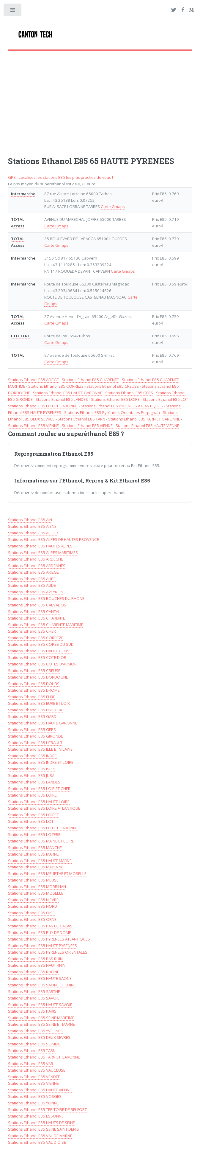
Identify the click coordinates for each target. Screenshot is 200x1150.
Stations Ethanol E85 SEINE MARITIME (41, 1017)
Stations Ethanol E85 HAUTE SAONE (40, 978)
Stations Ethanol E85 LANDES (62, 399)
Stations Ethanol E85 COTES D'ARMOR (42, 664)
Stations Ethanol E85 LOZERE (34, 834)
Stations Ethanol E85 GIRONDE (35, 736)
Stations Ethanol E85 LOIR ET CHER (39, 788)
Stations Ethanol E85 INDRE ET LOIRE (40, 762)
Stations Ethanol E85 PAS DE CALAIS (40, 926)
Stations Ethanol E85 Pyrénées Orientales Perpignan (112, 412)
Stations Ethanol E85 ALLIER (33, 533)
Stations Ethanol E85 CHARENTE (90, 379)
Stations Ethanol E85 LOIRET (33, 814)
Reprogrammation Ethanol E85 (53, 454)
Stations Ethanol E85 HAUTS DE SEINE (41, 1122)
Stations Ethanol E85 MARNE (33, 854)
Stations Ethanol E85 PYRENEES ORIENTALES (47, 952)
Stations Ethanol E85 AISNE (32, 526)
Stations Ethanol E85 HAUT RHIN (36, 965)
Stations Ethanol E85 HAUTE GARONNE (67, 392)
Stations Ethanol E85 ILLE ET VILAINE (40, 749)
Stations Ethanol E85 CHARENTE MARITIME (45, 624)
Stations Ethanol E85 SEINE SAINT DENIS (43, 1129)
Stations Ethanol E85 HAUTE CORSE (40, 651)
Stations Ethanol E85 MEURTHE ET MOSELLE (47, 873)
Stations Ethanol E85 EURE (31, 696)
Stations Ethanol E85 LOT (165, 399)
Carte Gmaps (113, 206)
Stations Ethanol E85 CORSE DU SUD (41, 644)
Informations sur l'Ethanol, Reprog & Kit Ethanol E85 (82, 480)
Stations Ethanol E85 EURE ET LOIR (39, 703)
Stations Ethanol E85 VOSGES (35, 1096)
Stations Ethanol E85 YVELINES (35, 1030)
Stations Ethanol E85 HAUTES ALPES (40, 546)
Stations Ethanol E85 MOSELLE (35, 893)
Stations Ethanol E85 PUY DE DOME (39, 932)
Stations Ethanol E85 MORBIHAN (37, 886)
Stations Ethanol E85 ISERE (32, 769)
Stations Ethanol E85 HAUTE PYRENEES (42, 945)
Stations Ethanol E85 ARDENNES (36, 565)
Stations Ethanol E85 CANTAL (34, 611)
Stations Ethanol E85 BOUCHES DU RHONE (46, 598)
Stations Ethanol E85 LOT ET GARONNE (43, 406)
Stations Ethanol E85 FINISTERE (35, 710)
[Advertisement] (100, 98)
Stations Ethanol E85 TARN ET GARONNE (144, 419)
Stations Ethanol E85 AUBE (32, 578)
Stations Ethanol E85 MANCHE (35, 847)
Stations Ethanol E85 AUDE (32, 585)
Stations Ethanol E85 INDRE (32, 755)
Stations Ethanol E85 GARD (32, 716)
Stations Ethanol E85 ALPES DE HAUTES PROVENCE (53, 539)
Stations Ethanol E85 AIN (30, 519)
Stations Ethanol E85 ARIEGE (33, 379)
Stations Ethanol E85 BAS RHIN (35, 958)
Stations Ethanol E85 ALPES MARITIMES (43, 552)
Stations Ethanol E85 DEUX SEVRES (39, 1037)
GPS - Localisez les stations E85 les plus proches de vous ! (60, 177)
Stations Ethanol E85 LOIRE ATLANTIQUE (44, 808)
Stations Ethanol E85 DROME (34, 690)
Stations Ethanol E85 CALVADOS (37, 605)
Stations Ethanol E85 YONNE (33, 1103)
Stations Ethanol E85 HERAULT (35, 742)
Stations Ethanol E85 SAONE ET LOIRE (41, 985)
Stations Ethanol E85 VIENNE (33, 425)
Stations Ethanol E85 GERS (129, 392)
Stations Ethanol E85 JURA (31, 775)
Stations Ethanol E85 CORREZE (56, 386)
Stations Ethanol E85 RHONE (33, 971)
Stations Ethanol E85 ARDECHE (35, 559)
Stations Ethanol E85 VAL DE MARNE (40, 1135)
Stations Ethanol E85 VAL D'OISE (37, 1142)
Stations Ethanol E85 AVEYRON (35, 592)
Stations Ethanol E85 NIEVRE (33, 899)
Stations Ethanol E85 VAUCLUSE (36, 1070)
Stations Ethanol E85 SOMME (34, 1044)
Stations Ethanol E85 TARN (81, 419)
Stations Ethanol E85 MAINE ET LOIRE (41, 841)
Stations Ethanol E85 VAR (30, 1063)
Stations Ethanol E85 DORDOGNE (38, 677)
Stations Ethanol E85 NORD (32, 906)
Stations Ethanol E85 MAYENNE (35, 867)
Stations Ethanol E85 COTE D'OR (37, 657)
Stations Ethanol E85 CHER (32, 631)
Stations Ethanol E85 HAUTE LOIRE (39, 801)
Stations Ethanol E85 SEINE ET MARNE (41, 1024)
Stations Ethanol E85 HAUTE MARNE (40, 860)
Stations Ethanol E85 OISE (31, 912)
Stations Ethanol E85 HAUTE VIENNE (147, 425)
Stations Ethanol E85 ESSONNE (36, 1116)
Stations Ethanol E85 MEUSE (33, 880)
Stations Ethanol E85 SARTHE (34, 991)
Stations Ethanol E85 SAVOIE (33, 998)
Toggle (13, 11)
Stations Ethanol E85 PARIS (32, 1011)
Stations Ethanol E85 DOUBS (33, 683)
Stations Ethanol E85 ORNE (32, 919)
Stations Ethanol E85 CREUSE (112, 386)
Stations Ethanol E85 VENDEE (34, 1076)
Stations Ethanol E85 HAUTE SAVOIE (40, 1004)
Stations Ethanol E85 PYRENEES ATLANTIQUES (122, 406)
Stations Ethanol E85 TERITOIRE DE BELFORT (47, 1109)
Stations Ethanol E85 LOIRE (115, 399)
